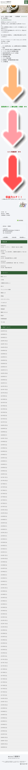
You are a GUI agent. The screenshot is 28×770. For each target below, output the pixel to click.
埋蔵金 (2, 296)
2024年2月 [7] (4, 366)
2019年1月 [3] (4, 457)
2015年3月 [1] (4, 545)
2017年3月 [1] (4, 500)
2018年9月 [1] (4, 461)
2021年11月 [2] (4, 389)
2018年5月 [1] (4, 464)
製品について (4, 276)
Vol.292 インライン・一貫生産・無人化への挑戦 (14, 246)
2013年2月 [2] (4, 614)
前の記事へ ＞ (22, 237)
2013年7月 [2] (4, 597)
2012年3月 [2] (4, 649)
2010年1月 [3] (4, 734)
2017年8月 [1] (4, 483)
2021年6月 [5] (4, 405)
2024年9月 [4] (4, 350)
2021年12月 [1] (4, 386)
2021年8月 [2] (4, 399)
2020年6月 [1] (4, 435)
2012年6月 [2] (4, 640)
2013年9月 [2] (4, 591)
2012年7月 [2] (4, 636)
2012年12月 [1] (4, 620)
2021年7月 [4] (4, 402)
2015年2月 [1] (4, 549)
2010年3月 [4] (4, 727)
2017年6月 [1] (4, 490)
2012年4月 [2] (4, 646)
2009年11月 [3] (4, 740)
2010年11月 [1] (4, 701)
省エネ (2, 286)
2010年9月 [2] (4, 708)
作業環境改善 (4, 318)
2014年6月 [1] (4, 571)
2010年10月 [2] (4, 705)
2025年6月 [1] (4, 334)
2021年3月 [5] (4, 415)
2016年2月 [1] (4, 529)
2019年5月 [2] (4, 451)
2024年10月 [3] (4, 347)
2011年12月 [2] (4, 659)
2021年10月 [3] (4, 392)
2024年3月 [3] (4, 363)
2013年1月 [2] (4, 617)
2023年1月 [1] (4, 383)
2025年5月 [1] (4, 337)
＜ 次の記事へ (5, 237)
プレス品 (3, 322)
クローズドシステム (5, 299)
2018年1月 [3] (4, 474)
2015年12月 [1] (4, 532)
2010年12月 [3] (4, 698)
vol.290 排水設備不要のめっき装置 (14, 257)
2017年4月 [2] (4, 496)
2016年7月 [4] (4, 523)
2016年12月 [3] (4, 510)
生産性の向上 (4, 305)
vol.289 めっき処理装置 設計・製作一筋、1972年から (14, 262)
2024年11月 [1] (4, 344)
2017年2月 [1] (4, 503)
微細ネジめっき (4, 312)
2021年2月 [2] (4, 418)
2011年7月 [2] (4, 675)
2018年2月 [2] (4, 470)
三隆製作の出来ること (5, 283)
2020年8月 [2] (4, 431)
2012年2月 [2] (4, 653)
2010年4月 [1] (4, 724)
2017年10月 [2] (4, 480)
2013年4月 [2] (4, 607)
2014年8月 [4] (4, 565)
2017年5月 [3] (4, 493)
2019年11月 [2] (4, 438)
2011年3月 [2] (4, 688)
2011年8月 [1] (4, 672)
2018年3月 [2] (4, 467)
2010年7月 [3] (4, 714)
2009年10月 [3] (4, 744)
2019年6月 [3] (4, 448)
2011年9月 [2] (4, 669)
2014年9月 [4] (4, 562)
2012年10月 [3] (4, 627)
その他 (2, 279)
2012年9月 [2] (4, 630)
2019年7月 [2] (4, 444)
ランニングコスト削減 (5, 289)
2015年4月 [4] (4, 542)
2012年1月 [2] (4, 656)
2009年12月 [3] (4, 737)
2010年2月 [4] (4, 731)
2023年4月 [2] (4, 379)
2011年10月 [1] (4, 666)
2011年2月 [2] (4, 692)
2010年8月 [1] (4, 711)
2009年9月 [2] (4, 747)
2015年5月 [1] (4, 539)
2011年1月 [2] (4, 695)
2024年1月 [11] (4, 370)
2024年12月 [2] (4, 340)
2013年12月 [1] (4, 588)
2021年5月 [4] (4, 409)
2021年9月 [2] (4, 396)
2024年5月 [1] (4, 357)
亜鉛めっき (3, 292)
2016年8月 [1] (4, 519)
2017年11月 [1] (4, 477)
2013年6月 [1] (4, 601)
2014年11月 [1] (4, 555)
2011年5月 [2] (4, 682)
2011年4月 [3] (4, 685)
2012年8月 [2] (4, 633)
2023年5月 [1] (4, 376)
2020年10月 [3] (4, 425)
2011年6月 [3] (4, 679)
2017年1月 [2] (4, 506)
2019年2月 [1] (4, 454)
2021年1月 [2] (4, 422)
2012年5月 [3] (4, 643)
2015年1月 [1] (4, 552)
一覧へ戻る (14, 237)
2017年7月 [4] (4, 487)
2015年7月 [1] (4, 536)
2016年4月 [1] (4, 526)
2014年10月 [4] (4, 558)
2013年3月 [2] (4, 610)
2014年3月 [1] (4, 578)
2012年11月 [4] (4, 623)
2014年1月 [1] (4, 584)
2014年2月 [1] (4, 581)
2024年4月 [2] (4, 360)
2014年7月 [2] (4, 568)
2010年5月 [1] (4, 721)
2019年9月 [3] (4, 441)
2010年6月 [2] (4, 718)
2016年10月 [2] (4, 513)
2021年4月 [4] (4, 412)
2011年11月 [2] (4, 662)
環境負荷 (3, 309)
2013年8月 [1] (4, 594)
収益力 (2, 315)
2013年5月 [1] (4, 604)
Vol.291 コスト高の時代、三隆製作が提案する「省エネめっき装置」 (14, 252)
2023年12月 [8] (4, 373)
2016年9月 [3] (4, 516)
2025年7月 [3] (4, 331)
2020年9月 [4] (4, 428)
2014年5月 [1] (4, 575)
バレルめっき (4, 302)
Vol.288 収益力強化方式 (14, 266)
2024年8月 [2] (4, 353)
